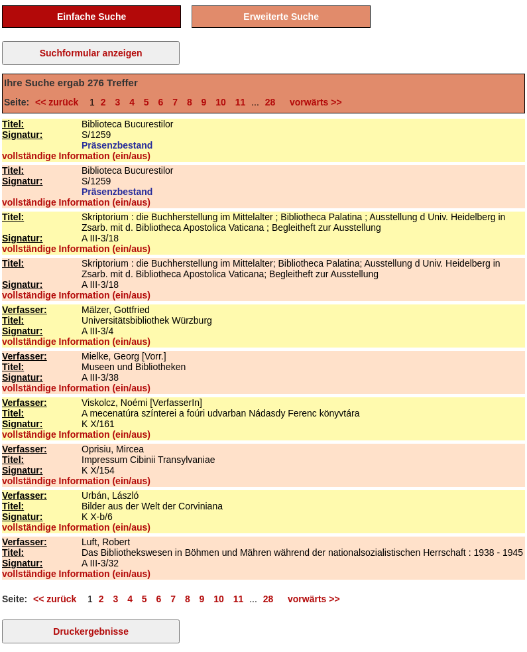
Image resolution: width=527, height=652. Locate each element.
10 (220, 102)
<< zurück (59, 102)
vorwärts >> (312, 102)
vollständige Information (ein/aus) (76, 156)
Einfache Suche (91, 16)
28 (270, 102)
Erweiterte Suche (281, 16)
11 (240, 102)
